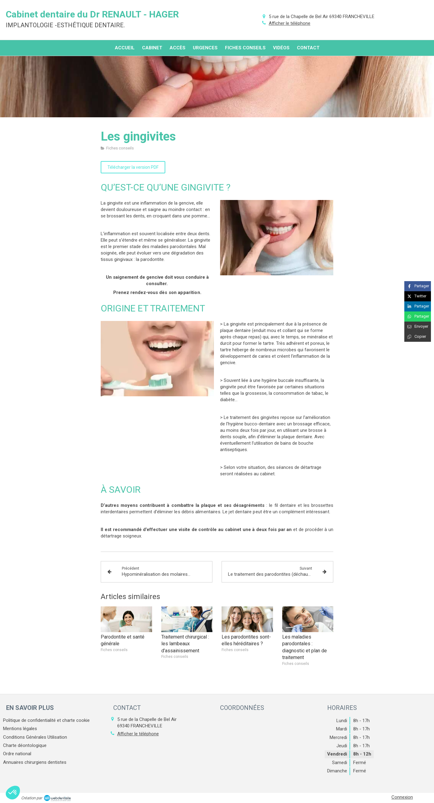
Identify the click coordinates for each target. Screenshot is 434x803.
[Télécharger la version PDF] (133, 167)
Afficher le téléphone (289, 23)
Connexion (402, 797)
